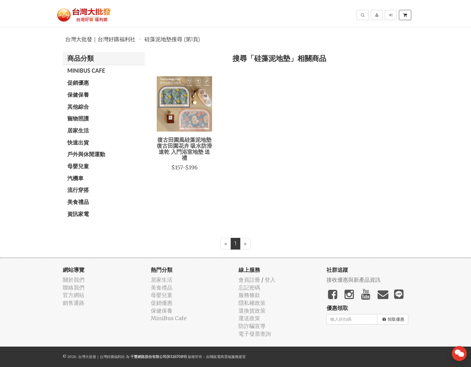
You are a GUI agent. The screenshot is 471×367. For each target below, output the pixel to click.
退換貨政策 (252, 310)
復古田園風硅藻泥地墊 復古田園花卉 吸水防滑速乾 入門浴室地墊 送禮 (184, 148)
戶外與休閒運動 (86, 154)
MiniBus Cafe (86, 70)
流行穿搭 (78, 190)
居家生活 (78, 130)
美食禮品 (78, 202)
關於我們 (73, 279)
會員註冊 (249, 279)
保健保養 (78, 94)
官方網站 (73, 295)
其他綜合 (78, 106)
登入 (270, 279)
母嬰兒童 (78, 166)
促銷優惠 (78, 82)
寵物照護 (78, 118)
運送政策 (249, 318)
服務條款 (249, 295)
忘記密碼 (249, 287)
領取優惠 (393, 319)
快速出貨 (78, 142)
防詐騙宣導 (252, 326)
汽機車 (75, 178)
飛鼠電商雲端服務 (224, 356)
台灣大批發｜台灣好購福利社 (100, 39)
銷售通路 (73, 302)
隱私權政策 (252, 302)
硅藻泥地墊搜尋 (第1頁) (172, 39)
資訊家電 (78, 214)
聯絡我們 (73, 287)
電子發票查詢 (255, 333)
